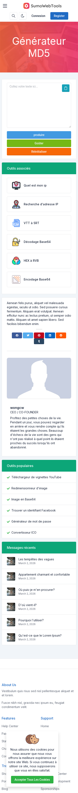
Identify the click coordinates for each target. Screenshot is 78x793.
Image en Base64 (23, 499)
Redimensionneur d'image (29, 488)
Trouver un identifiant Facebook (33, 510)
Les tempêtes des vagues (36, 559)
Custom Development (55, 781)
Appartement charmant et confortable (44, 574)
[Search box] (13, 16)
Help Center (10, 726)
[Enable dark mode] (22, 16)
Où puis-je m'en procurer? (37, 589)
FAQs (44, 741)
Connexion (38, 16)
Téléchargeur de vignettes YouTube (36, 477)
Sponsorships (50, 788)
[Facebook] (17, 335)
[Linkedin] (50, 335)
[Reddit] (61, 335)
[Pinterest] (39, 335)
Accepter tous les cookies (32, 779)
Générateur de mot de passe (31, 521)
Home (45, 726)
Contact (46, 756)
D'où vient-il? (28, 605)
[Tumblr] (39, 341)
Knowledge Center (54, 773)
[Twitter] (28, 335)
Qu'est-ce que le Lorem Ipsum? (40, 635)
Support (46, 748)
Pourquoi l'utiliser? (31, 620)
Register (59, 16)
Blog (5, 788)
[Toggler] (5, 6)
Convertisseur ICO (23, 532)
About (45, 733)
